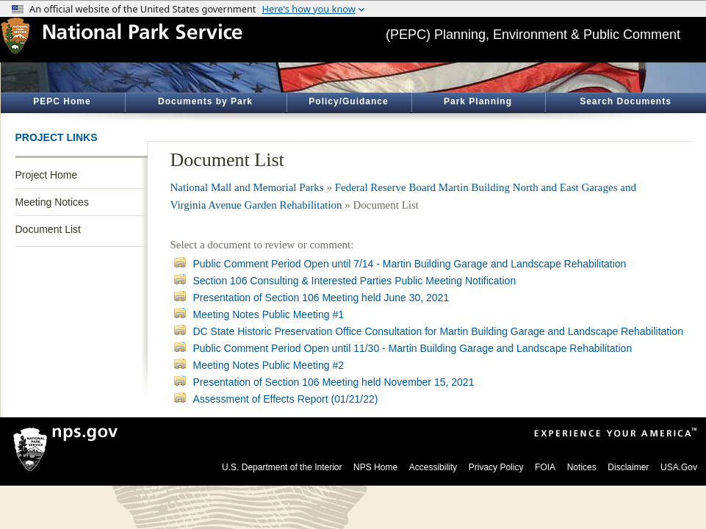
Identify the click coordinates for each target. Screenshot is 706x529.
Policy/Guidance (348, 101)
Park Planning (478, 101)
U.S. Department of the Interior (282, 467)
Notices (582, 467)
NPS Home (375, 467)
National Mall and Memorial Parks (247, 187)
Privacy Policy (496, 467)
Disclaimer (628, 467)
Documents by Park (205, 101)
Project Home (46, 175)
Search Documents (625, 101)
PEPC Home (61, 101)
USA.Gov (678, 467)
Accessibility (433, 467)
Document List (48, 229)
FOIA (545, 467)
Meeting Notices (52, 202)
